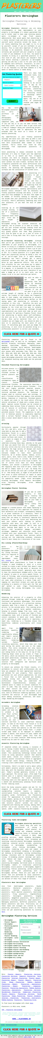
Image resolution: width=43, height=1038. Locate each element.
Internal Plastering (19, 978)
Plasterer (5, 988)
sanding (24, 196)
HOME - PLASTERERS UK (21, 1019)
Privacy (40, 1024)
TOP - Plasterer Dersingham (12, 1010)
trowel (27, 181)
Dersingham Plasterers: (11, 28)
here (3, 912)
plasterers (37, 231)
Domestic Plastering (27, 976)
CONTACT (30, 11)
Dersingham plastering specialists (28, 823)
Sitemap (3, 1024)
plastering (12, 133)
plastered (37, 137)
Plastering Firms (30, 1000)
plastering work (32, 81)
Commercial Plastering (32, 992)
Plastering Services (32, 974)
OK (34, 1037)
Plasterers (18, 1000)
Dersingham (6, 341)
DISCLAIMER (37, 11)
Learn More (28, 1037)
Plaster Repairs (14, 974)
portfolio (5, 114)
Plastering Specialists (31, 984)
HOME (15, 11)
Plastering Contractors (31, 998)
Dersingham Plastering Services (19, 916)
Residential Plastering (11, 992)
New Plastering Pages (11, 1024)
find (9, 886)
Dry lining (6, 560)
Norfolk (14, 873)
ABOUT (25, 11)
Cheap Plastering (16, 982)
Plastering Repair (9, 980)
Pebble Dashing (34, 982)
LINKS (20, 11)
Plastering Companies (31, 986)
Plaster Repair (35, 978)
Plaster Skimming (34, 996)
